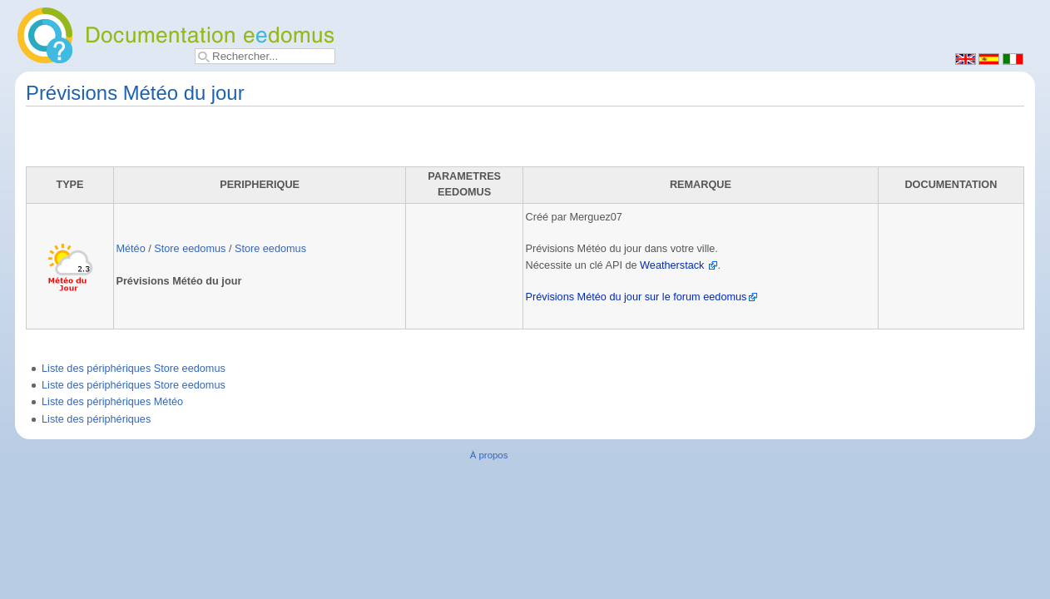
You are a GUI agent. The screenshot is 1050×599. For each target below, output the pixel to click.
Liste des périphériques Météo (112, 402)
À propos (489, 455)
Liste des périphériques (96, 419)
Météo (130, 249)
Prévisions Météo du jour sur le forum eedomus (636, 297)
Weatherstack (672, 265)
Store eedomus (189, 249)
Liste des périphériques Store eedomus (133, 368)
